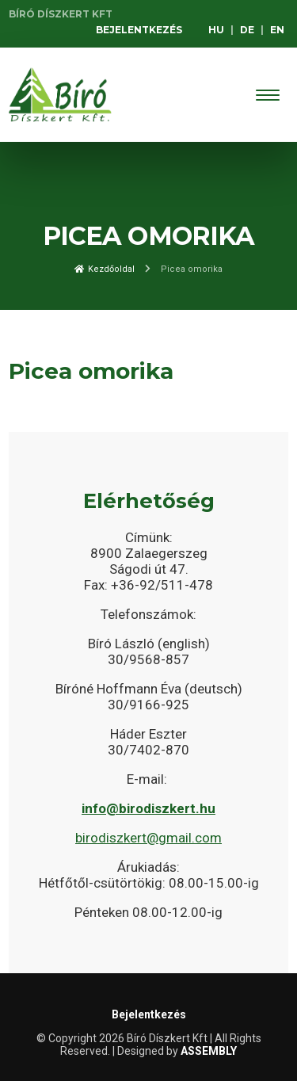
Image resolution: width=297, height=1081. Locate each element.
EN (277, 30)
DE (247, 30)
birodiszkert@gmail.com (148, 838)
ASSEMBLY (209, 1051)
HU (216, 30)
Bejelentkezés (139, 30)
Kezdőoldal (104, 269)
